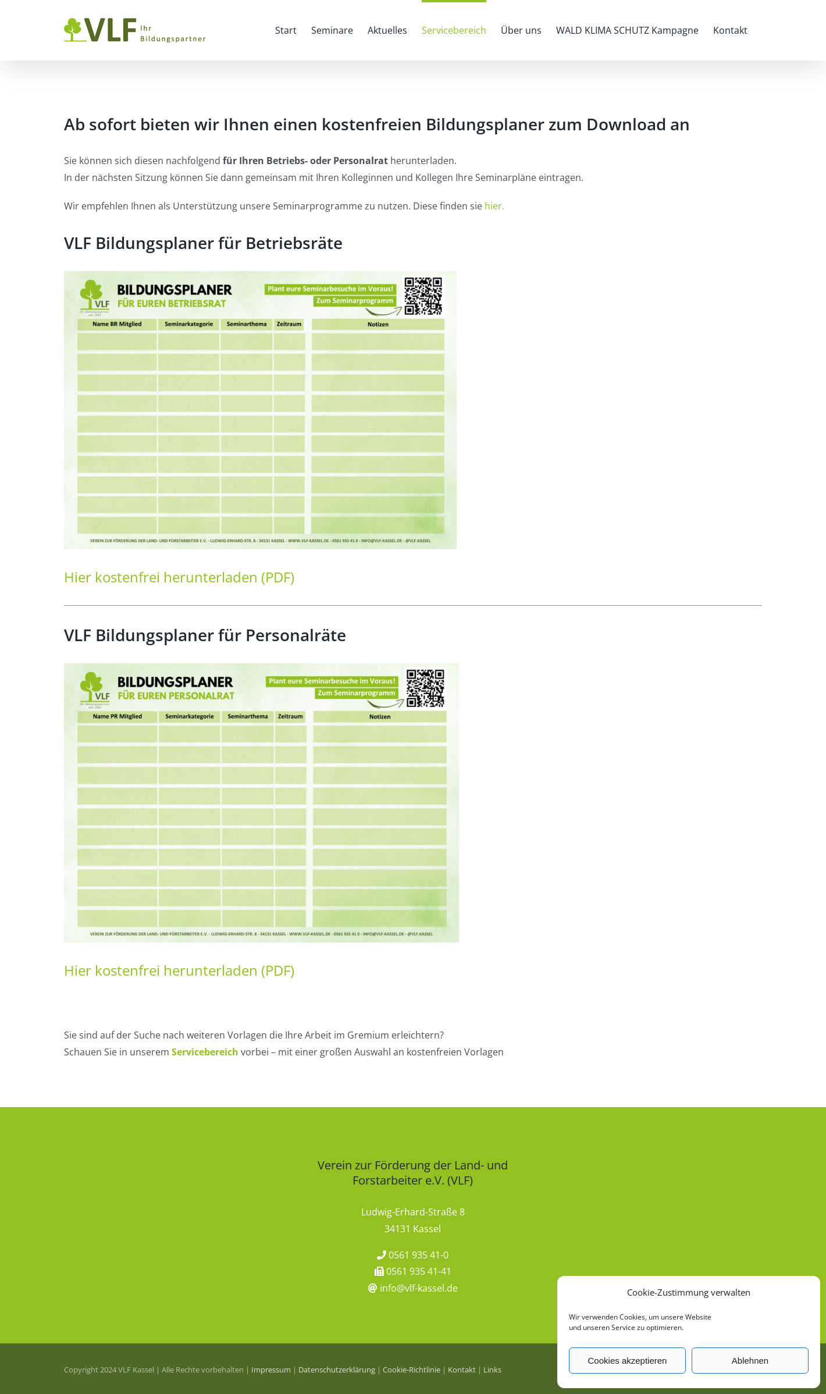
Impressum (271, 1369)
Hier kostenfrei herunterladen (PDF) (179, 576)
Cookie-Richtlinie (411, 1369)
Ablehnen (750, 1360)
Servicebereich (205, 1052)
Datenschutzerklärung (336, 1369)
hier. (494, 206)
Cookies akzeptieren (627, 1360)
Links (492, 1369)
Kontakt (462, 1369)
